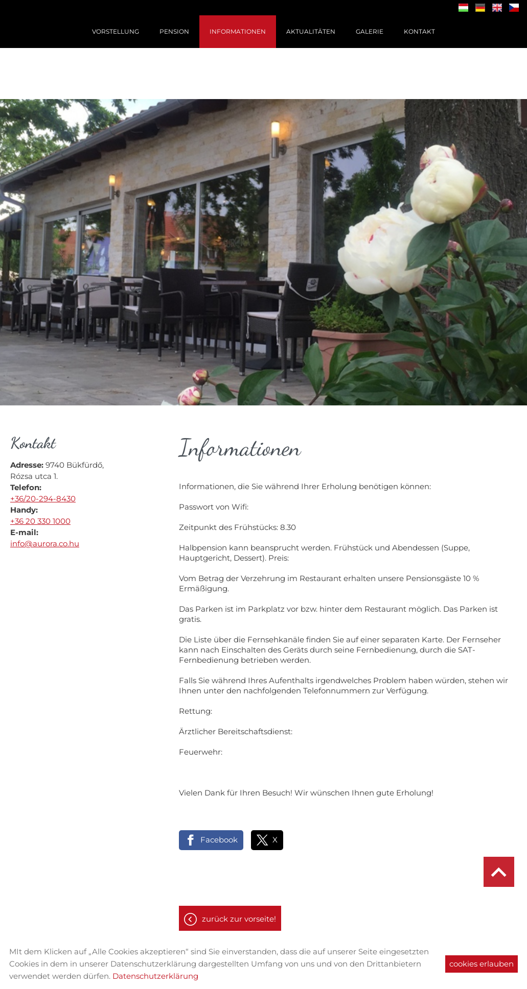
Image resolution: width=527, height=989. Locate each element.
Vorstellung (115, 31)
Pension (174, 31)
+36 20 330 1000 (40, 516)
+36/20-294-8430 (43, 493)
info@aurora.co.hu (44, 538)
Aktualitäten (310, 31)
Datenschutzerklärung (155, 976)
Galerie (369, 31)
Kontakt (419, 31)
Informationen (238, 31)
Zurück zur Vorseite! (239, 914)
